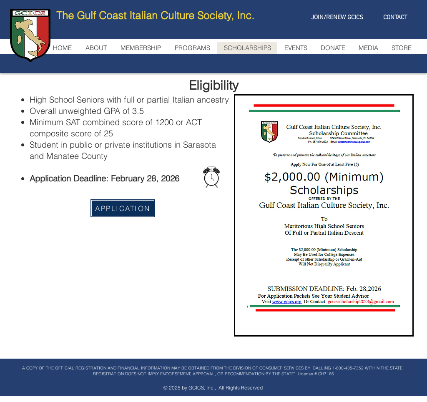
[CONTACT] (395, 17)
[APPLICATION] (123, 208)
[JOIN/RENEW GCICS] (337, 17)
